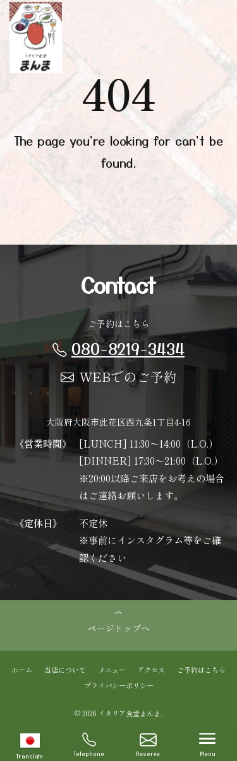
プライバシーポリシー (119, 685)
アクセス (151, 669)
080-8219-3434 (118, 348)
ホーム (21, 669)
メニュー (112, 669)
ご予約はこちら (201, 669)
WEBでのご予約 (119, 376)
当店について (65, 669)
